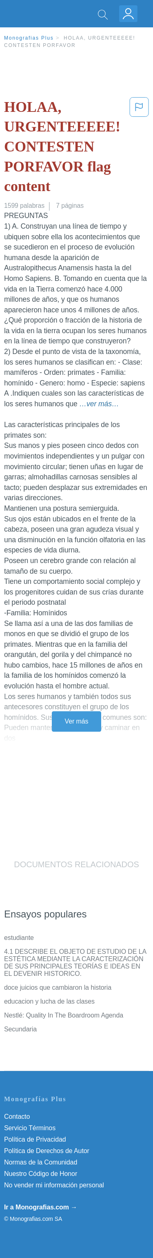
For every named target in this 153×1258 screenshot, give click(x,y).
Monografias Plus (29, 38)
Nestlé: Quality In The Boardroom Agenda (63, 1015)
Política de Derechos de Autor (46, 1150)
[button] (139, 148)
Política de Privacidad (35, 1139)
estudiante (19, 937)
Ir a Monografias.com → (40, 1207)
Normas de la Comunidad (40, 1162)
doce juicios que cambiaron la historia (57, 987)
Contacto (17, 1116)
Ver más (77, 721)
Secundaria (20, 1029)
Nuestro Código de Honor (40, 1173)
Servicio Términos (29, 1127)
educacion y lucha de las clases (49, 1001)
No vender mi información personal (54, 1185)
